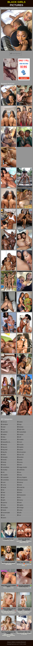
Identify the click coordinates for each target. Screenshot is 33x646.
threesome (21, 495)
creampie (4, 477)
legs (19, 424)
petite (19, 459)
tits (19, 497)
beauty (4, 444)
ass (3, 429)
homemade (5, 512)
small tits (20, 487)
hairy (3, 505)
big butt (4, 449)
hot (3, 515)
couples (4, 475)
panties (20, 457)
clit (2, 472)
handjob (4, 507)
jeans (3, 517)
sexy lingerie (22, 477)
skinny (20, 482)
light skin (20, 429)
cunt (3, 482)
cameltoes (5, 467)
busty (3, 464)
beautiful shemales (7, 442)
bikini (3, 454)
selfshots (21, 470)
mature (20, 434)
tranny (20, 500)
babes (4, 434)
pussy (20, 462)
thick (19, 492)
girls (3, 500)
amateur (4, 424)
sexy (19, 475)
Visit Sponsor (15, 53)
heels (3, 510)
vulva (19, 510)
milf (19, 437)
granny (4, 502)
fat (2, 490)
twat (19, 502)
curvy (3, 485)
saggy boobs (22, 467)
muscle (20, 444)
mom (19, 442)
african (4, 422)
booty (3, 462)
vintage (20, 507)
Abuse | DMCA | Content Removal (16, 642)
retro (19, 464)
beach (4, 439)
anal (3, 427)
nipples (20, 447)
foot (3, 495)
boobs (4, 459)
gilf (2, 497)
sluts (19, 485)
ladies (20, 422)
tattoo (19, 490)
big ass (4, 447)
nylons (20, 449)
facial (3, 487)
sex (19, 472)
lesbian (20, 427)
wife (19, 512)
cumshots (5, 480)
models (20, 439)
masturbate (21, 432)
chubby (4, 470)
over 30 (20, 454)
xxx (19, 515)
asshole (4, 432)
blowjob (4, 457)
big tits (4, 452)
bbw (3, 437)
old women (21, 452)
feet (3, 492)
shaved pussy (22, 480)
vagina (20, 505)
